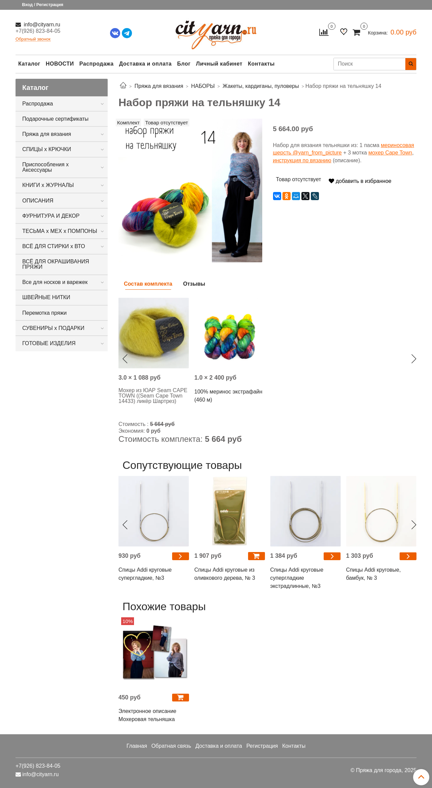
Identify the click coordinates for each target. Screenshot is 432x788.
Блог (184, 64)
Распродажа (96, 64)
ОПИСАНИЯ (37, 201)
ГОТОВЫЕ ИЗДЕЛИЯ (49, 343)
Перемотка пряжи (44, 313)
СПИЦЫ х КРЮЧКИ (46, 149)
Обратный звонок (33, 39)
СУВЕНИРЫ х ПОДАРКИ (53, 328)
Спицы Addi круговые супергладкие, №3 (145, 574)
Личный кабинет (219, 64)
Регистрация (262, 746)
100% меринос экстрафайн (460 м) (228, 396)
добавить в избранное (360, 181)
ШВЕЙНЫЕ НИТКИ (46, 297)
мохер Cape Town (390, 153)
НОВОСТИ (60, 64)
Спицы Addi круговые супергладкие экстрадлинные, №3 (297, 578)
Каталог (29, 64)
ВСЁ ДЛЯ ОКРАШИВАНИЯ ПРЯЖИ (55, 264)
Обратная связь (171, 746)
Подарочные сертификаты (55, 119)
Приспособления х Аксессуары (45, 167)
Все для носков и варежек (54, 282)
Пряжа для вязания (46, 134)
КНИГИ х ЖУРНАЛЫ (48, 185)
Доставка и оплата (145, 64)
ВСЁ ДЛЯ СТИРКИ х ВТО (53, 246)
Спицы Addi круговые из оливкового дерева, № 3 (224, 574)
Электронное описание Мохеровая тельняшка (147, 715)
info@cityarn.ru (41, 24)
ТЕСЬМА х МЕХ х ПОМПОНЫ (59, 231)
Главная (137, 746)
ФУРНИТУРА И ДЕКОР (51, 216)
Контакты (261, 64)
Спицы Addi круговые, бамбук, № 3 (373, 574)
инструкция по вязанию (302, 160)
